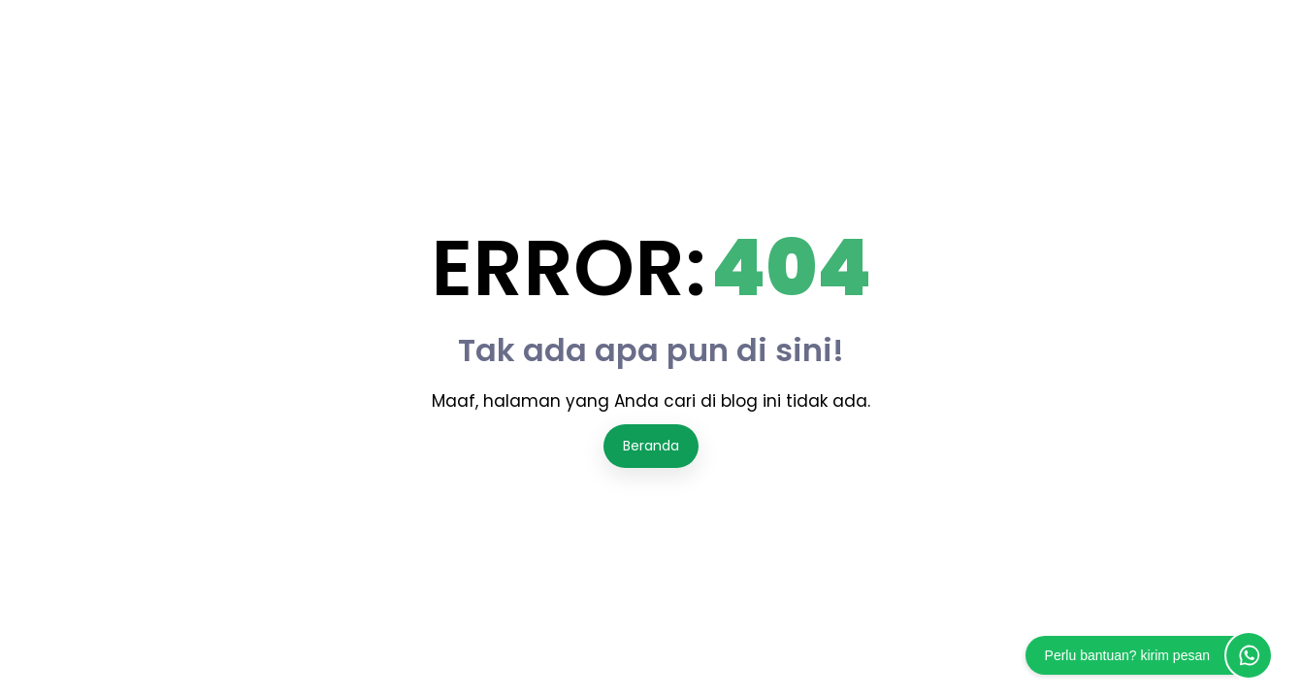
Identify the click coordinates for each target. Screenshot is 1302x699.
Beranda (651, 445)
